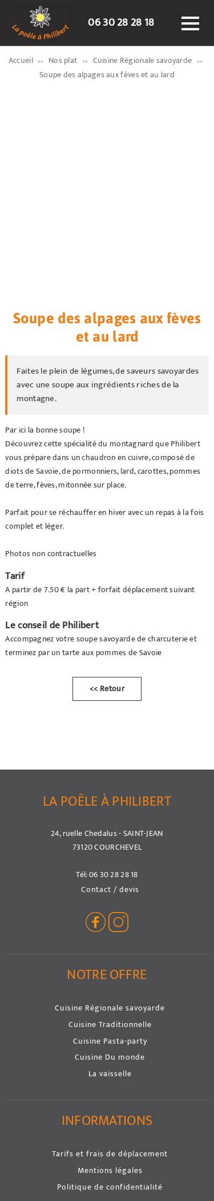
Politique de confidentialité (110, 1187)
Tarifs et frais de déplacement (110, 1153)
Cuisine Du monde (110, 1057)
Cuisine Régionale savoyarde (110, 1007)
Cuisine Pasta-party (110, 1041)
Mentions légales (110, 1170)
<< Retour (107, 689)
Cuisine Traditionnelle (110, 1024)
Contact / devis (110, 889)
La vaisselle (110, 1073)
